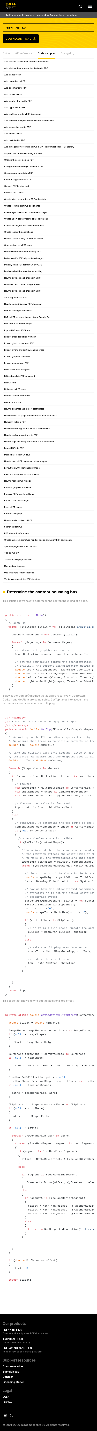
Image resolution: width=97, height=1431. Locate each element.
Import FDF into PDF (14, 448)
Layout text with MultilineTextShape (22, 468)
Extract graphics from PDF (17, 356)
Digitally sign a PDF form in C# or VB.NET (24, 265)
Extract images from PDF (16, 363)
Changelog (67, 53)
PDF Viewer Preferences (16, 533)
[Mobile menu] (89, 6)
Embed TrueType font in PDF (18, 310)
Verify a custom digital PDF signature (22, 579)
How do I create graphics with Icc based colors (27, 428)
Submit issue (11, 1371)
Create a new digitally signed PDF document (26, 219)
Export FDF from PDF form (17, 330)
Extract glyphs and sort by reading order (24, 350)
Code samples (46, 53)
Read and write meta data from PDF (21, 474)
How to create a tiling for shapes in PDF (23, 238)
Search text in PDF (13, 527)
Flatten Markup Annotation (17, 395)
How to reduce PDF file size (17, 481)
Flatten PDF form (12, 402)
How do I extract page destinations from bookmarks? (30, 415)
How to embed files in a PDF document (23, 304)
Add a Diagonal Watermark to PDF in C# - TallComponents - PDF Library (39, 147)
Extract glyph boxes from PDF (19, 343)
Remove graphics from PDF (17, 487)
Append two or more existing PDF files (23, 153)
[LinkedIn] (5, 1415)
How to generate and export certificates (24, 409)
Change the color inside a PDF (19, 160)
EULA (6, 1396)
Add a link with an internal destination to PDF (26, 68)
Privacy (7, 1402)
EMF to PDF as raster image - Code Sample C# (27, 317)
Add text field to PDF (14, 140)
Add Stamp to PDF (13, 133)
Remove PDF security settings (19, 494)
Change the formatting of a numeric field (24, 166)
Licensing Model (13, 1382)
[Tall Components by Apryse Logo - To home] (11, 7)
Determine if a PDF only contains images (24, 258)
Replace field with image (16, 500)
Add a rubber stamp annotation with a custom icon (29, 120)
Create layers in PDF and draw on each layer (25, 212)
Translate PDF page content (18, 559)
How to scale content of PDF (18, 520)
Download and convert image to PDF (22, 284)
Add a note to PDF (13, 75)
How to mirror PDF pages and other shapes (25, 461)
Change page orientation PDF (18, 173)
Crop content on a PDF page (18, 245)
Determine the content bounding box (22, 251)
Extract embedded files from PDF (20, 337)
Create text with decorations (18, 232)
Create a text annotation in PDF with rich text (26, 199)
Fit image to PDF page (15, 389)
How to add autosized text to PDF (20, 435)
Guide (6, 53)
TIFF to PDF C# (11, 553)
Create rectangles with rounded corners (24, 225)
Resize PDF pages (13, 507)
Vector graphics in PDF (15, 297)
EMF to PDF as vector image (18, 323)
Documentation (13, 1366)
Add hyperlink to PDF (14, 107)
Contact (8, 1377)
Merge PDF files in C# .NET (17, 455)
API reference (23, 53)
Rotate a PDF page (13, 513)
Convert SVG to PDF (14, 192)
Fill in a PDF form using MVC (17, 369)
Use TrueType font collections (19, 572)
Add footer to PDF (13, 94)
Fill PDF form (10, 382)
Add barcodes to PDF (14, 81)
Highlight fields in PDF (15, 422)
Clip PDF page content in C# (17, 179)
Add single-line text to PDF (17, 127)
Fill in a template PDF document (19, 376)
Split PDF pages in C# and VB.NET (20, 546)
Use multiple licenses (14, 566)
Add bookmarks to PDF (15, 88)
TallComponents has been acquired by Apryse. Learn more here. (42, 15)
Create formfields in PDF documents (22, 206)
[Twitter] (11, 1415)
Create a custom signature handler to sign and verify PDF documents (38, 540)
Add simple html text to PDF (18, 101)
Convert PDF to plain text (16, 186)
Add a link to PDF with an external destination (26, 61)
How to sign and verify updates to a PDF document (29, 441)
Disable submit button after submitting (23, 271)
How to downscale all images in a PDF (22, 278)
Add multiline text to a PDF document (22, 114)
